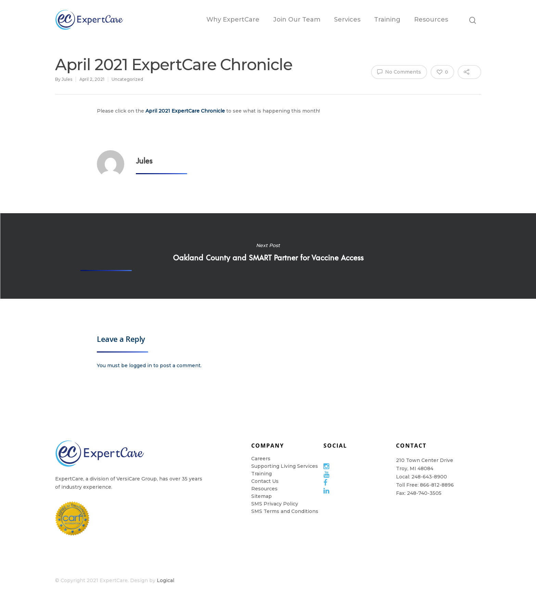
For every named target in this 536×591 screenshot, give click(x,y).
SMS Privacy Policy (274, 503)
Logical (165, 580)
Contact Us (265, 481)
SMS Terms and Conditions (284, 511)
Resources (431, 19)
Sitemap (261, 496)
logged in (140, 365)
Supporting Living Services (284, 466)
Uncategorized (127, 79)
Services (347, 19)
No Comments (399, 71)
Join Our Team (296, 19)
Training (387, 19)
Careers (260, 458)
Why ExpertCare (232, 19)
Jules (67, 79)
